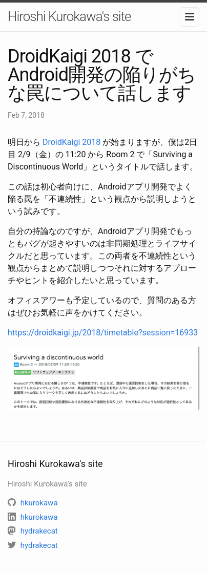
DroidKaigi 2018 (71, 142)
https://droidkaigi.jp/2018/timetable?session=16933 (103, 332)
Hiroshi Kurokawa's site (69, 16)
